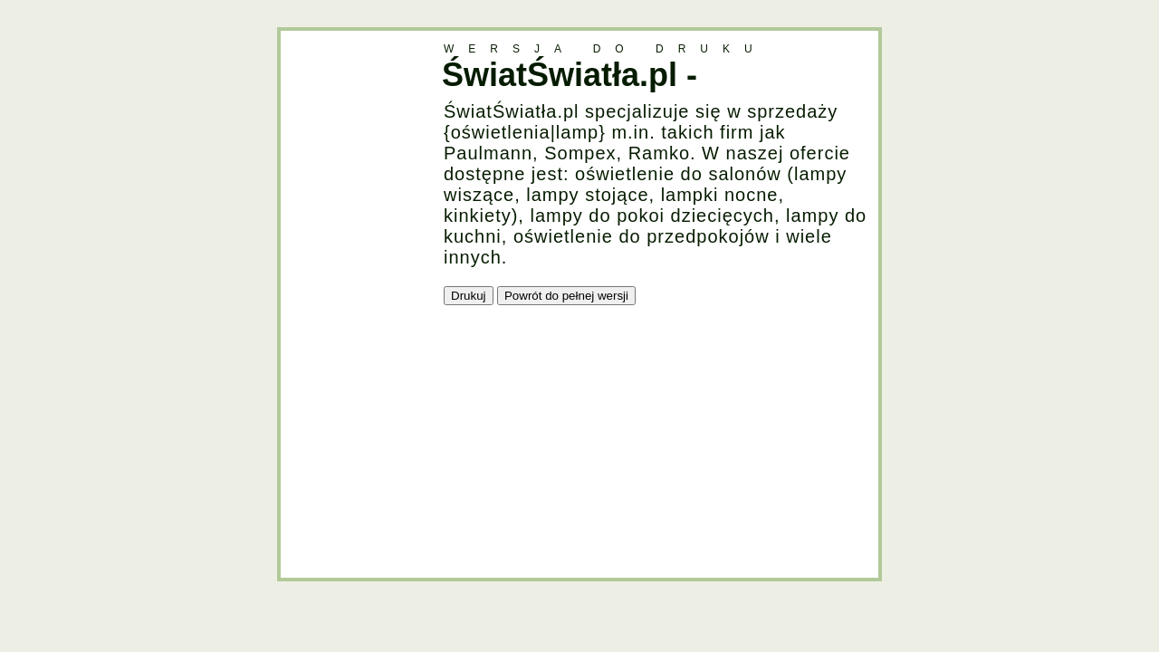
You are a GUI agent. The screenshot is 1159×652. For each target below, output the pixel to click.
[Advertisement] (353, 302)
